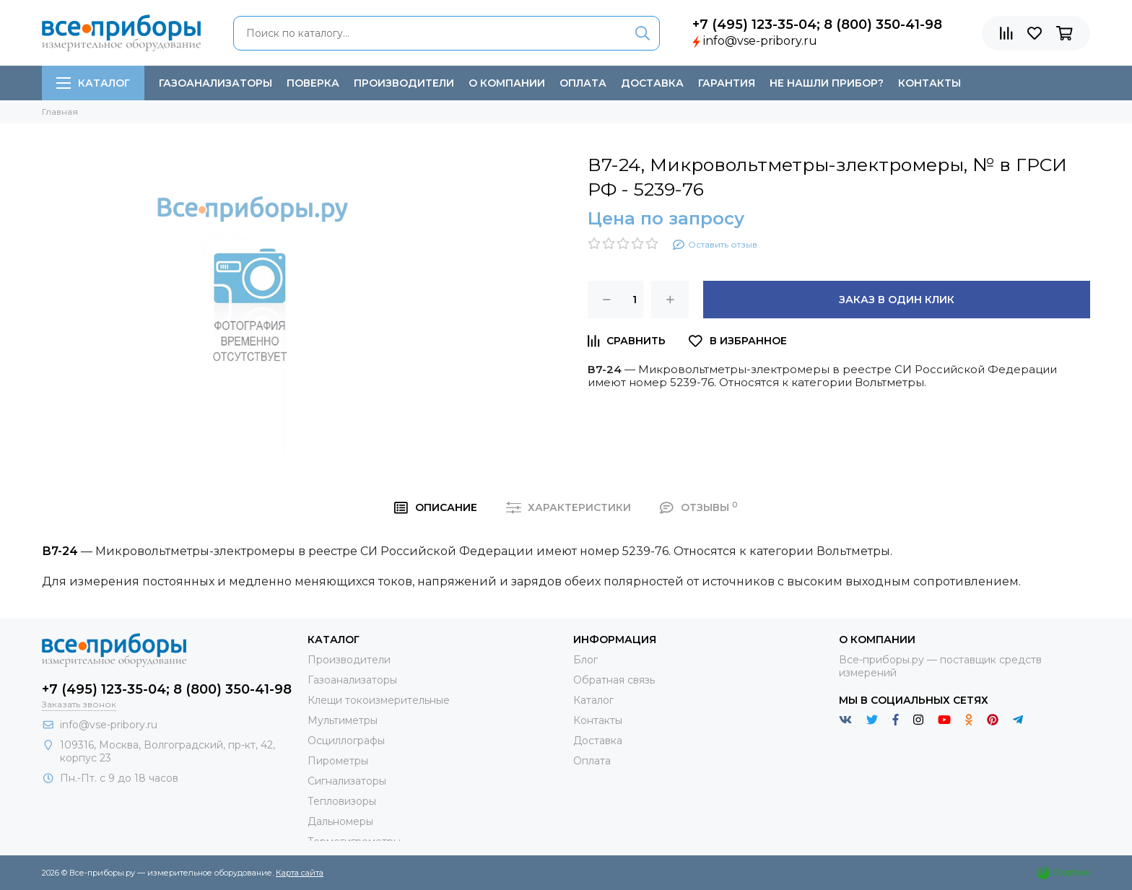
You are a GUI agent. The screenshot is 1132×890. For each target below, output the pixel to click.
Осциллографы (346, 740)
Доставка (652, 83)
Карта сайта (299, 873)
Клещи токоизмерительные (379, 700)
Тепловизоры (342, 801)
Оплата (583, 83)
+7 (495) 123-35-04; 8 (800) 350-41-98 (817, 24)
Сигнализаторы (347, 781)
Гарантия (726, 83)
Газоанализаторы (215, 83)
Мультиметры (343, 720)
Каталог (93, 83)
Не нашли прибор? (827, 83)
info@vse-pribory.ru (760, 41)
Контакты (929, 83)
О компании (507, 83)
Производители (404, 83)
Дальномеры (340, 821)
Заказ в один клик (896, 299)
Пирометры (338, 760)
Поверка (313, 83)
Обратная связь (614, 679)
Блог (585, 659)
